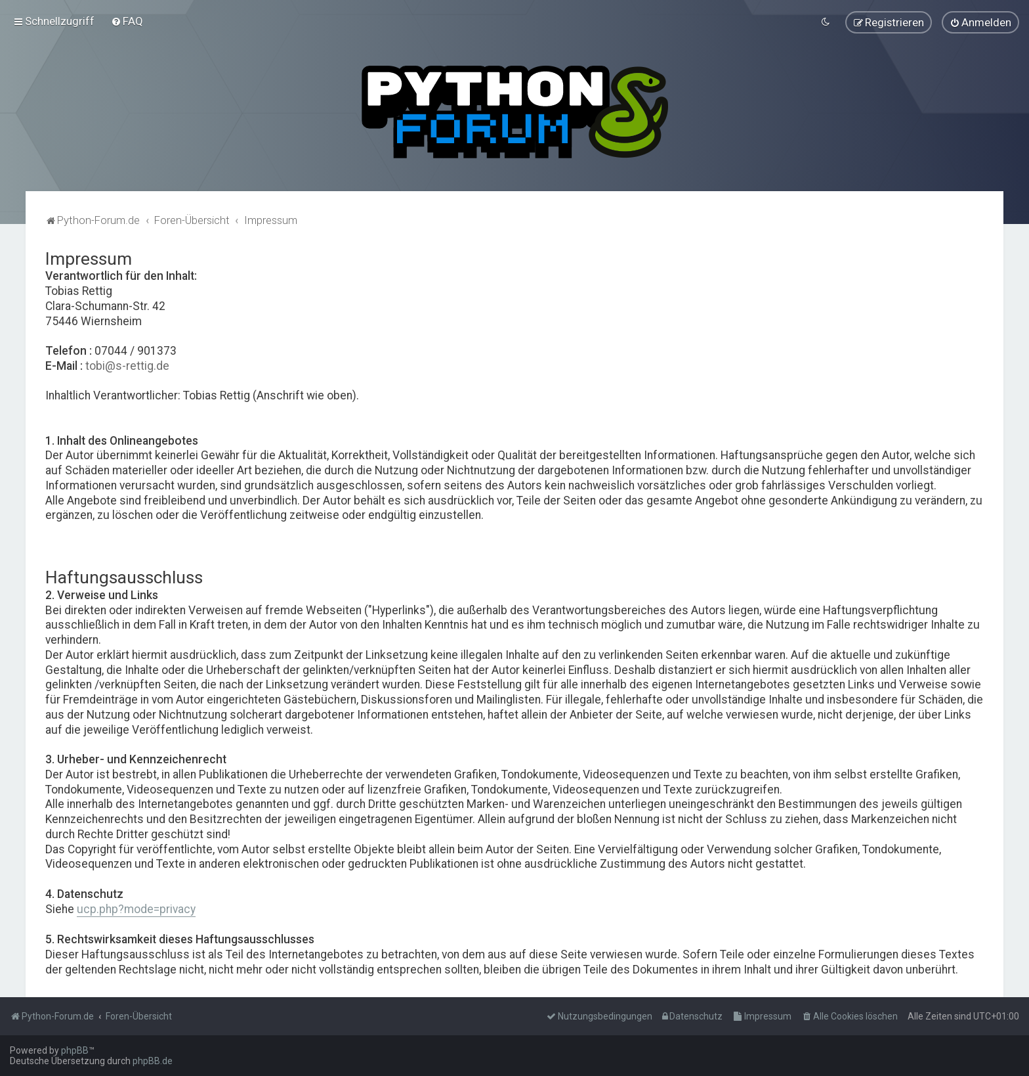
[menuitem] (127, 21)
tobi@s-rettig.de (127, 365)
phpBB (75, 1050)
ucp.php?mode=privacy (136, 908)
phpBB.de (153, 1061)
